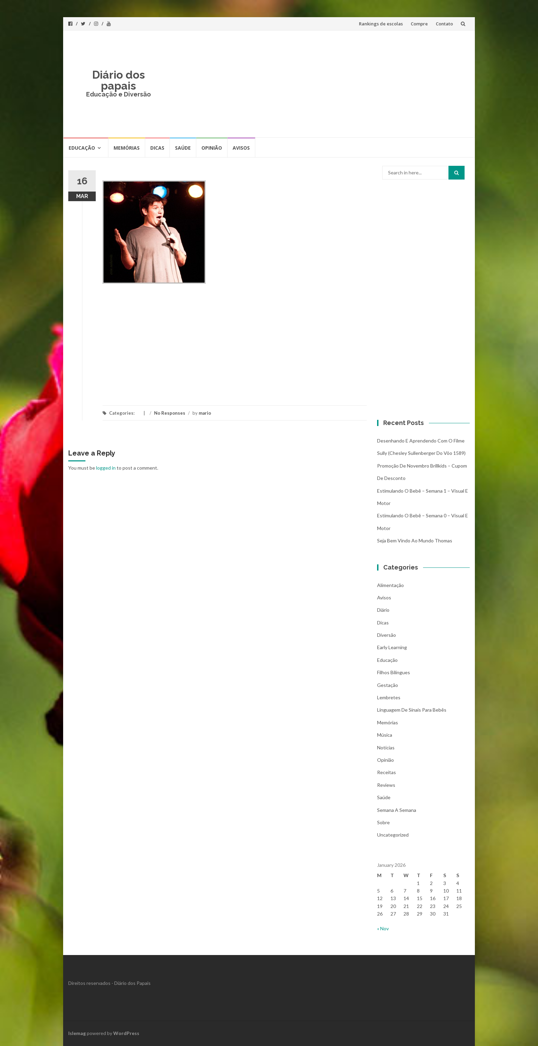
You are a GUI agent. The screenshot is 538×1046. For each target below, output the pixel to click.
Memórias (127, 148)
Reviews (386, 785)
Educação (82, 148)
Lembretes (388, 697)
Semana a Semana (396, 810)
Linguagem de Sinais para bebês (411, 710)
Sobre (383, 822)
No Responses (169, 413)
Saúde (183, 148)
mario (205, 413)
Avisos (241, 148)
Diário (383, 610)
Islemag (77, 1033)
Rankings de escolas (381, 24)
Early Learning (392, 647)
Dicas (157, 148)
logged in (106, 468)
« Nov (383, 928)
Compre (419, 24)
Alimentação (390, 585)
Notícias (386, 747)
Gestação (387, 685)
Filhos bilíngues (393, 672)
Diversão (386, 635)
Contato (444, 24)
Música (384, 735)
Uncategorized (393, 835)
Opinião (211, 148)
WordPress (126, 1033)
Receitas (386, 772)
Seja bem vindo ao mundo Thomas (414, 540)
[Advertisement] (319, 84)
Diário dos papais (118, 80)
